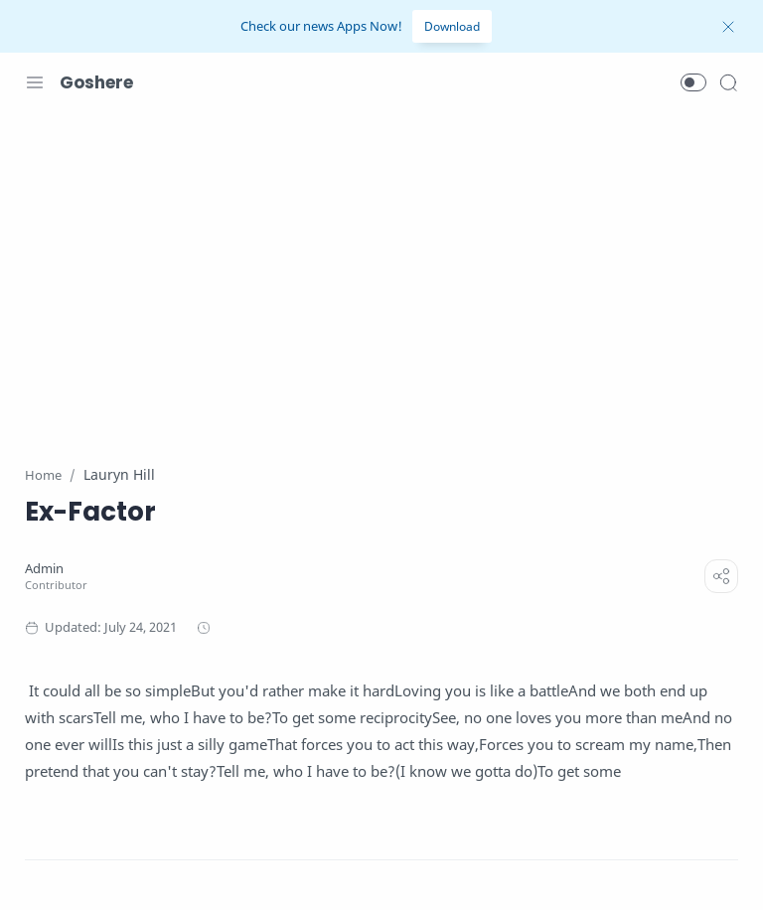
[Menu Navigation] (35, 82)
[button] (693, 82)
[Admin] (44, 568)
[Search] (728, 82)
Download (452, 26)
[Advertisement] (381, 276)
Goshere (96, 82)
